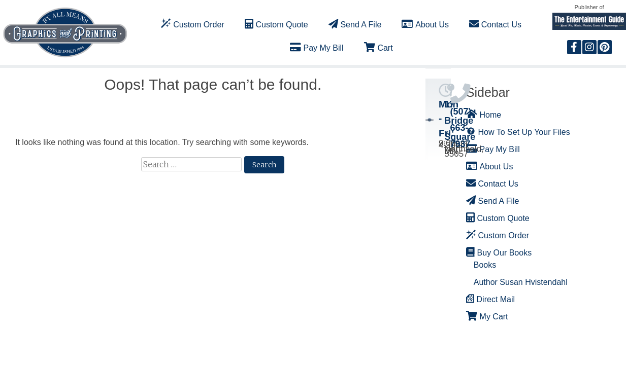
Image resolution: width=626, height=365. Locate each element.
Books (485, 265)
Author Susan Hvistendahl (521, 282)
